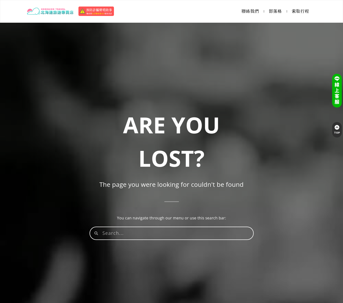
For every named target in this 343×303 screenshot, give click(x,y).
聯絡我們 (250, 11)
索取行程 (300, 11)
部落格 (275, 11)
